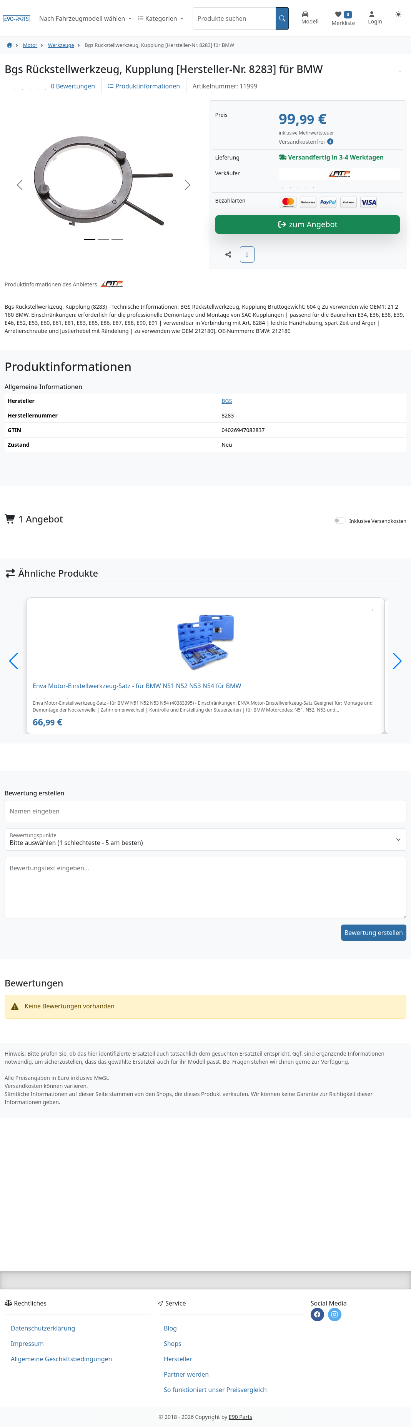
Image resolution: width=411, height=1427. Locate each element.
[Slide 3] (117, 285)
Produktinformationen (144, 86)
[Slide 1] (89, 285)
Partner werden (186, 1374)
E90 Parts (240, 1416)
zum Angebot (308, 317)
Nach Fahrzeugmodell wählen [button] (82, 18)
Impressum (27, 1343)
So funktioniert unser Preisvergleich (215, 1389)
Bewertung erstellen (373, 1025)
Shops (172, 1343)
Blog (170, 1328)
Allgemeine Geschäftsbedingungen (61, 1359)
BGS (226, 493)
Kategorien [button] (158, 18)
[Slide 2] (103, 285)
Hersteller (178, 1359)
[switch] (340, 613)
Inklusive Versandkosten (377, 613)
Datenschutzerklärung (43, 1328)
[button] (19, 231)
